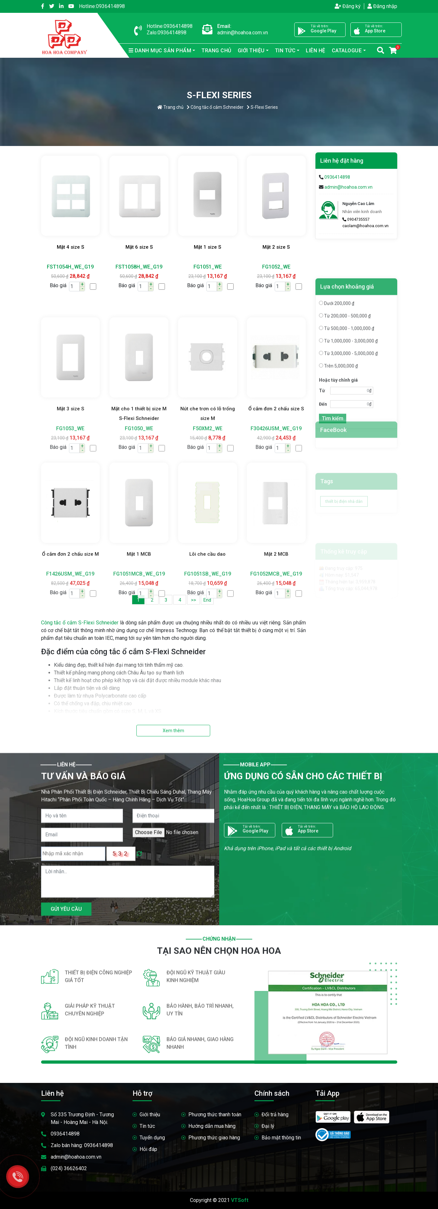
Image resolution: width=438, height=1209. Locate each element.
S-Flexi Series (262, 107)
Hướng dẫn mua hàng (212, 1126)
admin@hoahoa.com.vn (348, 187)
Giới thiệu (251, 50)
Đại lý (268, 1126)
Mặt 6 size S (139, 247)
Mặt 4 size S (70, 247)
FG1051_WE (207, 267)
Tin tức (285, 50)
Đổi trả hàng (275, 1114)
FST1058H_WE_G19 (139, 267)
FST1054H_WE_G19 (70, 267)
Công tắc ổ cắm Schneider (215, 107)
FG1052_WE (276, 267)
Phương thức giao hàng (214, 1138)
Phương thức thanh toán (214, 1114)
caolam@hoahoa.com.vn (365, 225)
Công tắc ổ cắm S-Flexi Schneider (79, 623)
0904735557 (356, 219)
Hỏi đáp (148, 1149)
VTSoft (239, 1200)
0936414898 (102, 6)
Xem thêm (173, 730)
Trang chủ (216, 50)
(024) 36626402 (69, 1168)
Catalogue (347, 50)
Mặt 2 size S (276, 247)
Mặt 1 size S (207, 247)
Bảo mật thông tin (281, 1138)
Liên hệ (315, 50)
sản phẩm (160, 50)
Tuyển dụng (152, 1138)
